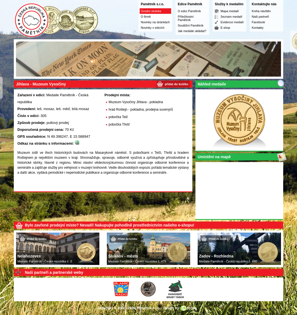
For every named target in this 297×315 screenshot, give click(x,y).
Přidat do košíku (36, 239)
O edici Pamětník (189, 11)
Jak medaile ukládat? (192, 31)
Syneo (192, 308)
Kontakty (258, 27)
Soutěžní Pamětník (190, 25)
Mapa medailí (230, 11)
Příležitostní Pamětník (185, 18)
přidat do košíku (176, 84)
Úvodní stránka (151, 11)
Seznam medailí (231, 16)
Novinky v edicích (153, 27)
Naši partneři (260, 16)
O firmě (146, 16)
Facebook (258, 22)
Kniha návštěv (261, 11)
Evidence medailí (232, 22)
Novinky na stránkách (155, 22)
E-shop (225, 27)
